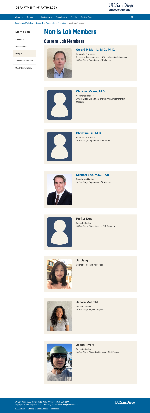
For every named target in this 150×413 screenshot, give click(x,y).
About (19, 17)
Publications (21, 46)
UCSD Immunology (23, 68)
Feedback (55, 409)
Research (32, 17)
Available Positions (24, 60)
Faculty (74, 17)
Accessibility (20, 409)
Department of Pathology (36, 7)
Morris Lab (62, 23)
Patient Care (86, 17)
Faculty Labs (50, 23)
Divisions (46, 17)
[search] (133, 17)
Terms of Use (42, 409)
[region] (90, 63)
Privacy (31, 409)
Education (61, 17)
